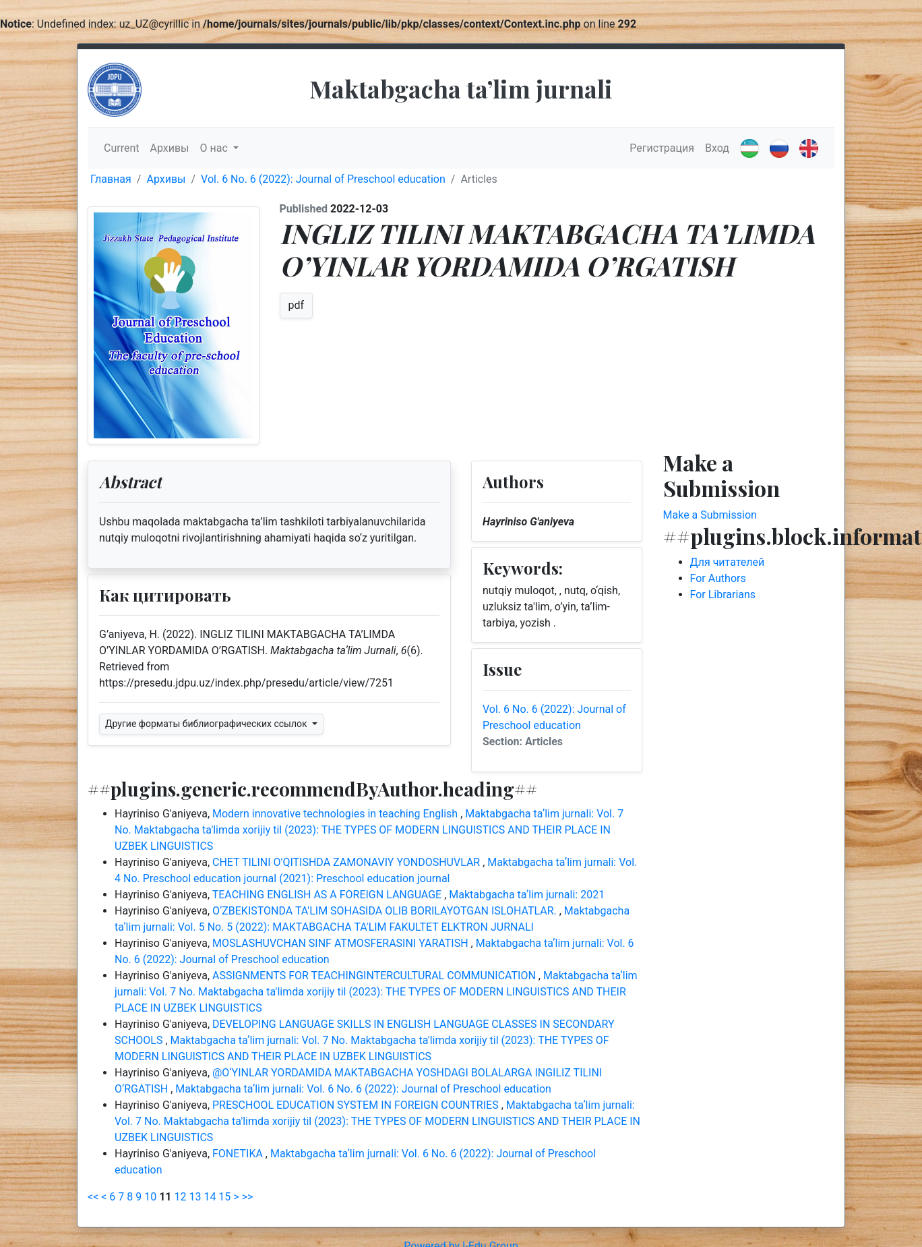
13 (195, 1196)
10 (150, 1196)
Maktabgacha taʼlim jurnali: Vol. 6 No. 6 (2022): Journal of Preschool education (363, 1088)
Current (121, 148)
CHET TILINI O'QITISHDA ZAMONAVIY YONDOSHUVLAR (347, 862)
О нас (215, 148)
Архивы (169, 148)
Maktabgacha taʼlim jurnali (461, 88)
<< (93, 1196)
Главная (110, 179)
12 (181, 1196)
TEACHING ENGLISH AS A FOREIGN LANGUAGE (328, 894)
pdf (296, 305)
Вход (717, 148)
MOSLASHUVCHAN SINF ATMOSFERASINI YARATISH (341, 943)
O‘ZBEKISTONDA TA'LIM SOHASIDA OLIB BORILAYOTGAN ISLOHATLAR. (385, 910)
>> (247, 1196)
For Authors (718, 578)
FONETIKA (239, 1153)
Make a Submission (710, 515)
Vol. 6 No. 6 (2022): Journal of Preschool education (323, 179)
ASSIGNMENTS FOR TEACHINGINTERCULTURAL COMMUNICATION (375, 975)
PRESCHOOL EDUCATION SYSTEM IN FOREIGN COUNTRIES (356, 1105)
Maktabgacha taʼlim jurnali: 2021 (527, 894)
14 (210, 1196)
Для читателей (727, 562)
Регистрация (661, 148)
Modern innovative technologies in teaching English (336, 813)
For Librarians (723, 594)
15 (224, 1196)
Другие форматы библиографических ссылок (207, 723)
